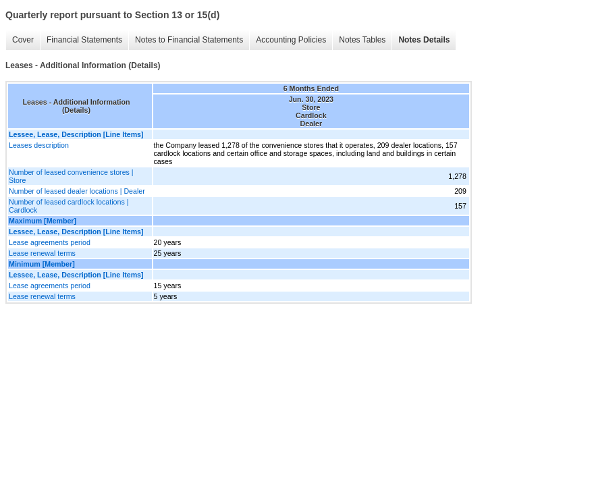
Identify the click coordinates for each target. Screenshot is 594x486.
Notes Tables (362, 40)
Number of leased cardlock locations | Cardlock (69, 206)
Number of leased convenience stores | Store (71, 176)
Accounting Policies (291, 40)
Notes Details (424, 40)
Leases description (39, 145)
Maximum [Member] (42, 221)
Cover (23, 40)
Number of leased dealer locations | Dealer (77, 191)
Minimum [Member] (42, 264)
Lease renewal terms (42, 253)
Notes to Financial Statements (189, 40)
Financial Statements (84, 40)
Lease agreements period (49, 242)
